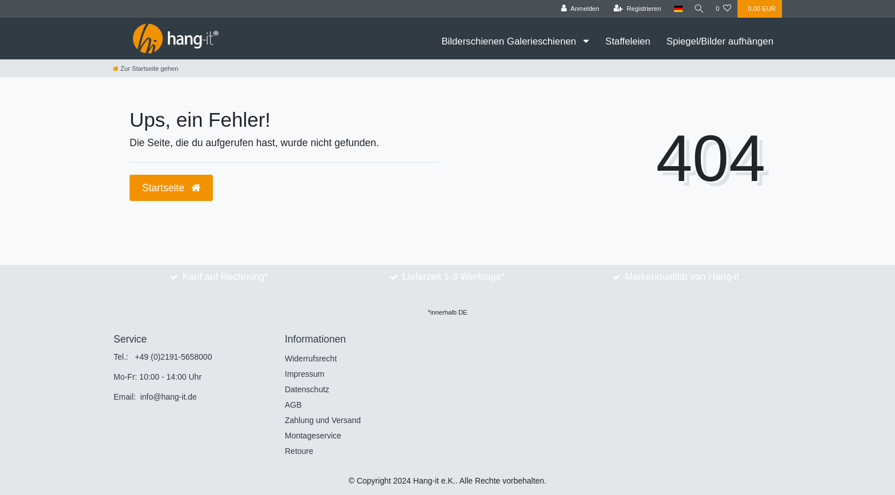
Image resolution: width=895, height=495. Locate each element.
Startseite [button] (171, 188)
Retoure (299, 451)
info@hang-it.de (168, 396)
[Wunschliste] (723, 9)
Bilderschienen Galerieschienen (510, 41)
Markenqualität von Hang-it (681, 276)
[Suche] (698, 9)
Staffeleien (627, 41)
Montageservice (313, 435)
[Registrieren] (635, 9)
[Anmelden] (578, 9)
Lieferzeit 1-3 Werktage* (453, 276)
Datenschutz (307, 389)
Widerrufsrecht (311, 358)
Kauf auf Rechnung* (225, 276)
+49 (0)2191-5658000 (173, 356)
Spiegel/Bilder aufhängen (719, 41)
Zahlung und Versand (323, 420)
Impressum (304, 374)
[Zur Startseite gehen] (145, 68)
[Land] (676, 9)
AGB (293, 404)
